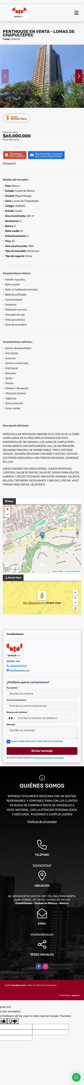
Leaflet (54, 571)
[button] (1, 99)
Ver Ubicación (32, 603)
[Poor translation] (12, 1021)
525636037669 (42, 865)
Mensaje (11, 724)
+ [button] (7, 509)
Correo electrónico (17, 699)
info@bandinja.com (19, 670)
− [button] (7, 514)
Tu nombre (13, 687)
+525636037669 (18, 665)
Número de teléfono (17, 712)
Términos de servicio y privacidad (49, 758)
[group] (42, 76)
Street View (16, 118)
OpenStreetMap (73, 571)
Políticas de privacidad (42, 821)
